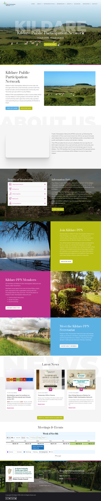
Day (27, 438)
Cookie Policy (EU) (44, 485)
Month (18, 438)
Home (33, 3)
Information (15, 193)
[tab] (27, 184)
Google (58, 456)
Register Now (26, 108)
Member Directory (13, 308)
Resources (86, 3)
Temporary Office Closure (46, 395)
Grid (8, 438)
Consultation (15, 203)
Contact (95, 3)
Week (23, 438)
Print (51, 452)
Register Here (50, 44)
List (13, 438)
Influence (14, 189)
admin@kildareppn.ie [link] (70, 478)
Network (13, 198)
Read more (10, 408)
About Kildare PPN (45, 471)
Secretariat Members (69, 346)
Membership (60, 3)
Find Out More (12, 108)
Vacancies (77, 3)
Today (39, 438)
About (39, 3)
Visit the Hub (58, 209)
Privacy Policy (43, 482)
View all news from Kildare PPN (50, 417)
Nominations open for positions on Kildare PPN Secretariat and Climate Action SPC (19, 397)
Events (69, 3)
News (15, 392)
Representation (49, 3)
